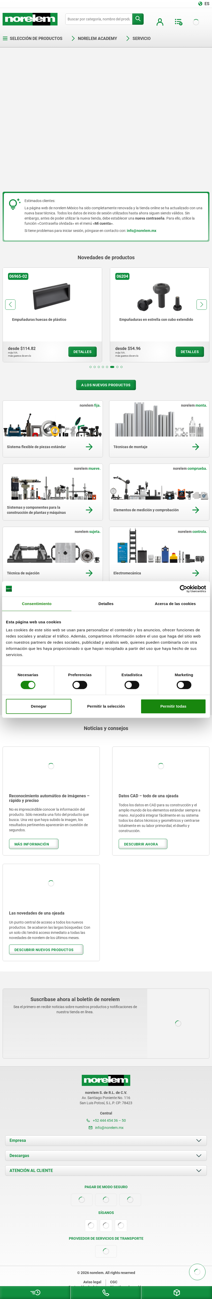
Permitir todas (173, 706)
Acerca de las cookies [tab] (175, 603)
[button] (90, 367)
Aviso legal (92, 1282)
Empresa (18, 1140)
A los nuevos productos (106, 385)
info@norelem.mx (106, 1128)
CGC (113, 1282)
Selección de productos (32, 38)
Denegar (38, 706)
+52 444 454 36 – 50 (106, 1120)
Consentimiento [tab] (37, 603)
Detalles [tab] (106, 603)
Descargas (19, 1155)
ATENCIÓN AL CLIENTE (31, 1170)
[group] (52, 314)
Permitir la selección (106, 706)
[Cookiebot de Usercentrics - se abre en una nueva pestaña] (183, 589)
